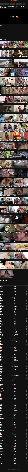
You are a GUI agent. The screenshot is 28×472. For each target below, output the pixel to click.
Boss (1, 311)
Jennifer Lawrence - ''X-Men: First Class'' (18, 177)
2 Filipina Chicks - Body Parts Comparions (5, 131)
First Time (1, 357)
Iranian (1, 385)
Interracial (1, 384)
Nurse (1, 415)
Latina (1, 398)
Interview (15, 384)
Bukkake (15, 314)
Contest (1, 328)
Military (1, 408)
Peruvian (15, 424)
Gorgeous (15, 368)
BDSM (1, 298)
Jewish (15, 391)
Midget (15, 407)
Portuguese (1, 428)
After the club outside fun (17, 149)
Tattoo (15, 457)
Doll (0, 342)
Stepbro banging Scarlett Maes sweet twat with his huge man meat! (21, 232)
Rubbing (1, 436)
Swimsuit (15, 453)
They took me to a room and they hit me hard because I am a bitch (21, 140)
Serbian (15, 441)
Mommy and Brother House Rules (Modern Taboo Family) (21, 76)
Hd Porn (15, 470)
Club (1, 326)
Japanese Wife (2, 390)
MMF (14, 403)
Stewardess (15, 450)
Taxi (0, 458)
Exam (1, 350)
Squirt (14, 449)
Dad (0, 338)
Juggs (14, 392)
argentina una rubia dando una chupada (5, 241)
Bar (14, 300)
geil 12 (15, 241)
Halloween (15, 374)
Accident (1, 286)
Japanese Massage (16, 389)
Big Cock (15, 305)
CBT (0, 318)
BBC (0, 297)
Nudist (15, 414)
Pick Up (15, 425)
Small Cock (1, 445)
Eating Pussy (1, 347)
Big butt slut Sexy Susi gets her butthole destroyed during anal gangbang (21, 85)
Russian (15, 436)
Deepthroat (15, 339)
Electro (15, 348)
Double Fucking (2, 343)
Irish (14, 385)
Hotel (14, 378)
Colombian (15, 327)
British (1, 313)
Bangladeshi (1, 300)
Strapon (15, 451)
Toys (1, 464)
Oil (14, 417)
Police (1, 426)
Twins (1, 465)
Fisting (15, 357)
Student (15, 452)
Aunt (14, 293)
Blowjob (15, 309)
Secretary (1, 440)
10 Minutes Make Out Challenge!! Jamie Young (5, 85)
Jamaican (1, 388)
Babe (14, 298)
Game (14, 364)
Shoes (1, 443)
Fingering (15, 356)
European (15, 349)
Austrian (15, 294)
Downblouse (1, 344)
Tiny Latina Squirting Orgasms (4, 278)
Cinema (15, 324)
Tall (0, 457)
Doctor (1, 341)
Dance (14, 338)
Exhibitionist (15, 350)
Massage (15, 405)
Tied (14, 461)
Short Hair (15, 443)
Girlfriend (1, 366)
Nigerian (1, 413)
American (15, 288)
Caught (15, 321)
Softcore (1, 446)
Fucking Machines (16, 360)
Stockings (1, 451)
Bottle (14, 311)
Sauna (1, 439)
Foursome (15, 359)
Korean (15, 395)
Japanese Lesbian (2, 389)
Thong (15, 460)
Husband (1, 380)
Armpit (15, 291)
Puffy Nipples (2, 430)
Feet (14, 355)
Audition (1, 293)
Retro (1, 434)
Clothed (15, 325)
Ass (14, 292)
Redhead (15, 433)
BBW (14, 297)
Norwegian (1, 414)
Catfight (1, 321)
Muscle (1, 410)
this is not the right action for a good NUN (5, 195)
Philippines (1, 425)
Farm (1, 354)
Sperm (15, 448)
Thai (0, 460)
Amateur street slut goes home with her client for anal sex (7, 76)
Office (1, 417)
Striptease (1, 452)
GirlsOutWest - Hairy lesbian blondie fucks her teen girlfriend (21, 122)
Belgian (1, 303)
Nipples (15, 413)
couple (15, 195)
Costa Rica (1, 329)
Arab (1, 290)
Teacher (15, 458)
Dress (14, 344)
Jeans (14, 390)
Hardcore (1, 376)
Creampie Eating (16, 331)
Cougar (15, 329)
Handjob (1, 375)
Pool (0, 427)
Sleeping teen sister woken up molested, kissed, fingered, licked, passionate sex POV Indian (21, 186)
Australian (1, 294)
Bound (1, 312)
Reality (1, 433)
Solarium (15, 446)
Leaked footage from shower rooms (4, 94)
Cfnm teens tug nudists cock (17, 48)
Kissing (15, 394)
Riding (14, 434)
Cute (14, 335)
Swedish (1, 453)
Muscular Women (16, 410)
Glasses (15, 367)
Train (14, 464)
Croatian (1, 332)
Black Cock (15, 308)
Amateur (1, 288)
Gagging (1, 364)
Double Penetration (16, 343)
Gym (14, 371)
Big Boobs (15, 304)
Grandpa (15, 369)
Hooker (1, 378)
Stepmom (1, 450)
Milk (14, 408)
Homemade (15, 377)
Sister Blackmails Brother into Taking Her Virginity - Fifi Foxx (7, 186)
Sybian (1, 455)
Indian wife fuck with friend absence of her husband (6, 149)
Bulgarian (1, 315)
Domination (15, 342)
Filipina (1, 356)
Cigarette (1, 324)
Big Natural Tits (2, 306)
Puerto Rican (15, 429)
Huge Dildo (15, 379)
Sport (1, 449)
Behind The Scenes (16, 302)
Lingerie (1, 400)
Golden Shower (2, 368)
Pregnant (15, 428)
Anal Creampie (15, 289)
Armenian (1, 291)
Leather (1, 399)
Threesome (1, 461)
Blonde (1, 309)
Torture (15, 463)
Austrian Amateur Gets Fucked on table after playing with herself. (21, 250)
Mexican (1, 407)
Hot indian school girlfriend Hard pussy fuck (5, 232)
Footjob (1, 359)
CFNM (14, 318)
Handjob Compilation (16, 375)
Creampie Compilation (3, 331)
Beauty (1, 302)
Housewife (1, 379)
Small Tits (15, 445)
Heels (14, 376)
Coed (14, 326)
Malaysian (15, 404)
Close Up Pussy (2, 325)
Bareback (1, 301)
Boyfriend (15, 312)
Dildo (1, 340)
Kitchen (1, 395)
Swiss (14, 454)
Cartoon (1, 320)
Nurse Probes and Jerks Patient (4, 122)
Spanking (1, 448)
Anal (0, 289)
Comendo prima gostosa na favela (4, 250)
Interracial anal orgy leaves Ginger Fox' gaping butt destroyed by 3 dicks (21, 94)
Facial (1, 353)
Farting (15, 354)
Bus (14, 315)
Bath (14, 301)
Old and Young (2, 418)
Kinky (1, 394)
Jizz (0, 392)
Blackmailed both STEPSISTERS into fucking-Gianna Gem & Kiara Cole (21, 131)
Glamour (1, 367)
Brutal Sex (1, 314)
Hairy (1, 374)
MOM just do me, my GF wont (3, 177)
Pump (14, 430)
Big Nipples (15, 306)
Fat (0, 355)
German (1, 365)
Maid (1, 404)
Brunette (15, 313)
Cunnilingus (1, 335)
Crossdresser (15, 332)
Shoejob (15, 442)
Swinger (1, 454)
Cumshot (1, 334)
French (1, 360)
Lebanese (15, 399)
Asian (1, 292)
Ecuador (15, 347)
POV (14, 422)
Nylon (14, 415)
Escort (1, 349)
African (15, 286)
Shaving (1, 442)
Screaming (15, 439)
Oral (14, 418)
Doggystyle (15, 341)
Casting (15, 320)
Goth (1, 369)
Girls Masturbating (16, 366)
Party (1, 424)
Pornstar (15, 427)
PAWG (1, 422)
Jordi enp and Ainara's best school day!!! (5, 48)
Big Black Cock (2, 304)
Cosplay (15, 328)
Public (1, 429)
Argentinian (15, 290)
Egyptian (1, 348)
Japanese (15, 388)
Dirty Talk (15, 340)
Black (1, 308)
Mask (1, 405)
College (1, 327)
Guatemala (1, 371)
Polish (14, 426)
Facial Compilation (16, 353)
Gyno (1, 372)
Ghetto (15, 365)
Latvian (15, 398)
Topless (1, 463)
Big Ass (15, 303)
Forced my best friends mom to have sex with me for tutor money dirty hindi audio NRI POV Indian (7, 140)
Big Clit (1, 305)
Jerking (1, 391)
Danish (1, 339)
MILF (1, 403)
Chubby (15, 323)
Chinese (1, 323)
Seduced (15, 440)
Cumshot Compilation (16, 334)
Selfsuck (1, 441)
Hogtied (1, 377)
